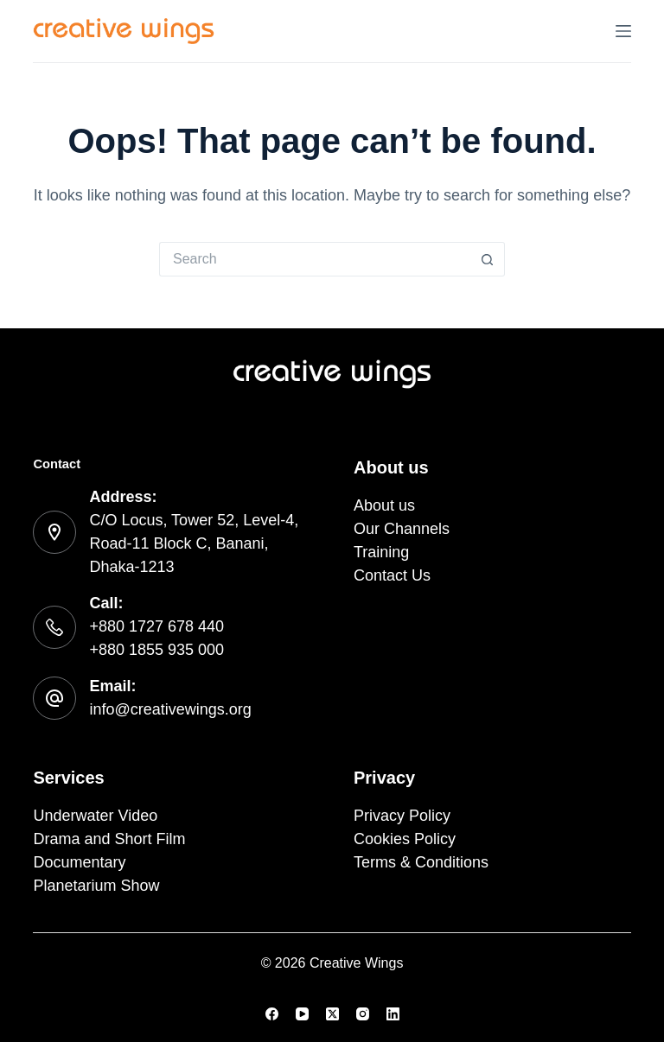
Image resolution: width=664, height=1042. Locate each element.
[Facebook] (271, 1013)
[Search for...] (314, 259)
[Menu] (623, 31)
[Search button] (487, 259)
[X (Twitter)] (332, 1013)
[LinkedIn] (392, 1013)
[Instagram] (362, 1013)
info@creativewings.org (170, 709)
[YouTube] (302, 1013)
